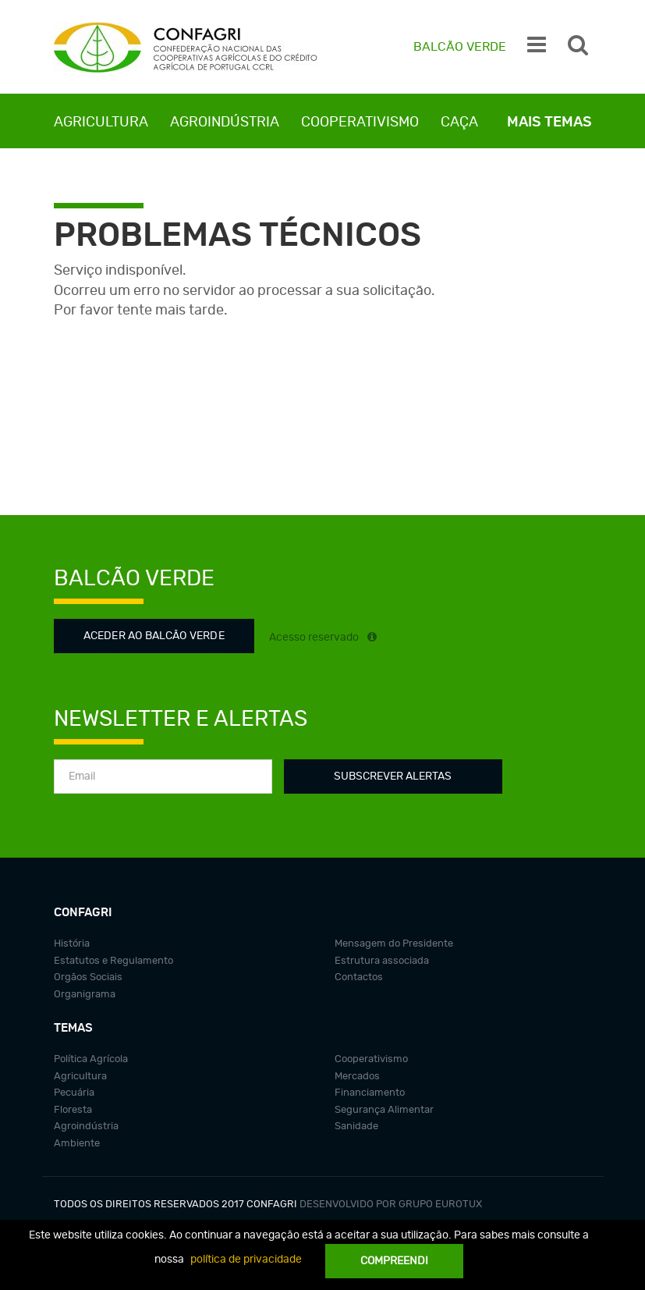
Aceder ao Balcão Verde (154, 636)
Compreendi (394, 1261)
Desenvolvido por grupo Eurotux (390, 1204)
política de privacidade (246, 1259)
